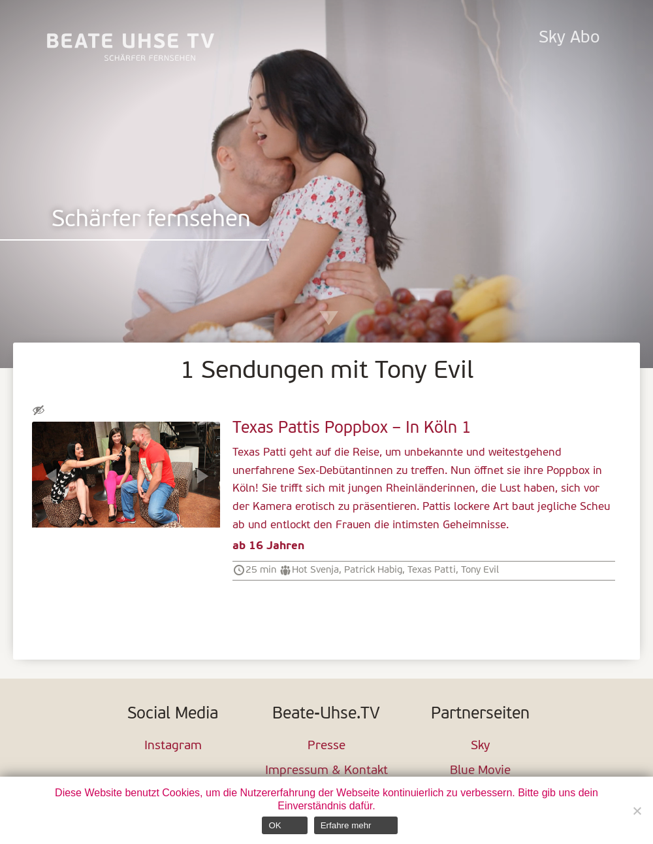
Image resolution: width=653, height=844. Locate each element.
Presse (326, 746)
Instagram (173, 746)
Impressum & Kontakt (326, 771)
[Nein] (636, 810)
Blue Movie (480, 771)
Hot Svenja (315, 570)
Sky (480, 746)
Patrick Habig (373, 570)
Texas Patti (431, 570)
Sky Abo (569, 38)
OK (274, 825)
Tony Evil (480, 570)
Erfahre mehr (346, 825)
